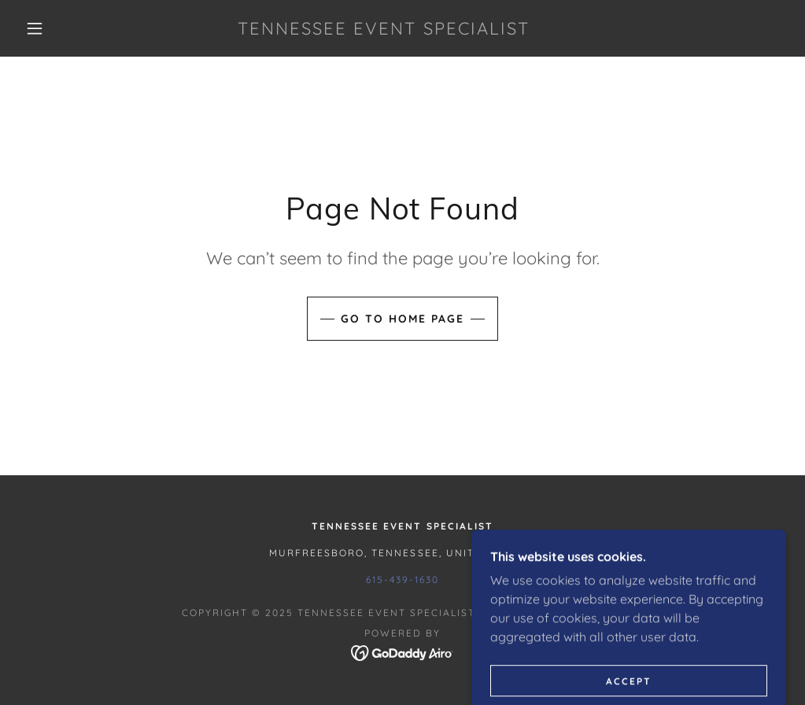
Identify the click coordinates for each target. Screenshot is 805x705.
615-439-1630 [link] (402, 579)
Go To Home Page (402, 319)
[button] (38, 28)
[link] (384, 30)
